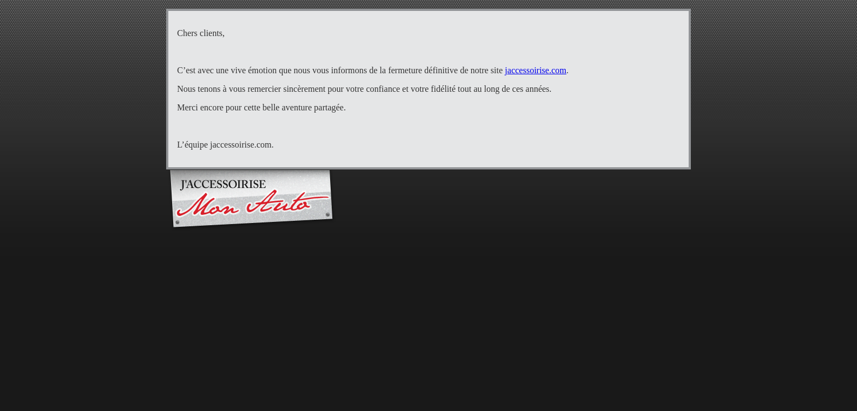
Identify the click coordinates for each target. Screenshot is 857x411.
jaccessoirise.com (535, 70)
